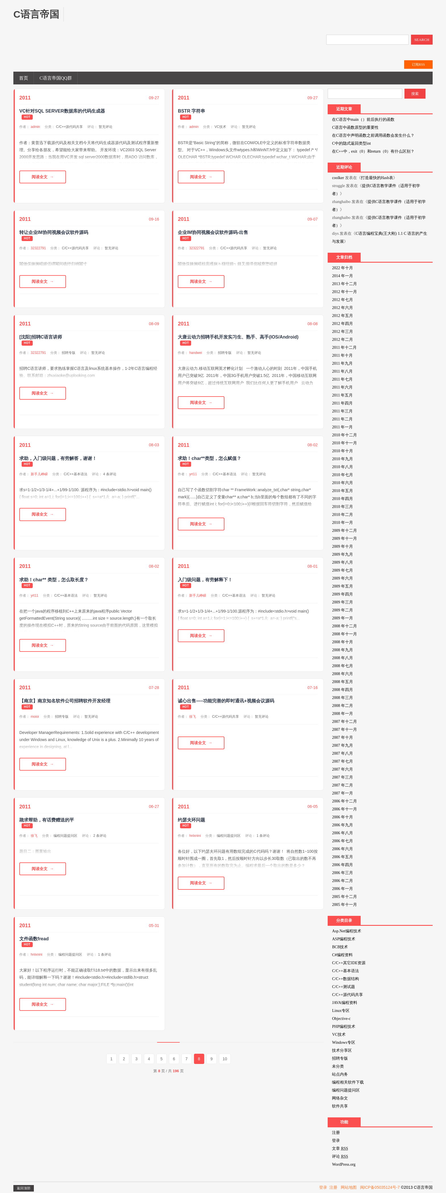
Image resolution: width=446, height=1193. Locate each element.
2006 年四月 (342, 865)
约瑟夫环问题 (191, 820)
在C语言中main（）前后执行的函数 (363, 119)
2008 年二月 (342, 706)
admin (35, 127)
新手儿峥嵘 (39, 474)
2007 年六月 (342, 769)
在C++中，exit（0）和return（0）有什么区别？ (373, 151)
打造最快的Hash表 (377, 178)
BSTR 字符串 (191, 111)
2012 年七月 (342, 300)
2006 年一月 (342, 889)
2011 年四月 (342, 403)
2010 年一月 (342, 522)
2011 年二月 (342, 419)
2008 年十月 (342, 642)
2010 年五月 (342, 491)
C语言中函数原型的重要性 (355, 127)
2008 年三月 (342, 698)
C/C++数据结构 (345, 979)
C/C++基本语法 (75, 474)
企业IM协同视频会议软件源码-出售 (213, 232)
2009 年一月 (342, 618)
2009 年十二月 (344, 530)
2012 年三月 (342, 331)
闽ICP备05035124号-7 (380, 1187)
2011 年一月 (342, 427)
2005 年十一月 (344, 904)
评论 (340, 1156)
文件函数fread (34, 938)
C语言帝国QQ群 (56, 78)
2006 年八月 (342, 833)
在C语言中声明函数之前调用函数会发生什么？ (373, 135)
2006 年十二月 (344, 801)
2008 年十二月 (344, 626)
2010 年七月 (342, 475)
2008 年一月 (342, 713)
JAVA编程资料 (344, 1003)
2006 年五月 (342, 857)
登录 (336, 1140)
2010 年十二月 (344, 435)
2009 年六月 (342, 578)
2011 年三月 (342, 411)
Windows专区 (343, 1042)
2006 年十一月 (344, 809)
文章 (340, 1148)
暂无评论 (105, 127)
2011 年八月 (342, 371)
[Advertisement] (177, 20)
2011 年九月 (342, 363)
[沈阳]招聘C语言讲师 (40, 337)
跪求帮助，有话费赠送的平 (46, 820)
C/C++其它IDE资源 (349, 963)
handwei (195, 353)
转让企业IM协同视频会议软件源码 (53, 232)
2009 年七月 (342, 570)
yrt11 (193, 474)
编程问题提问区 (65, 836)
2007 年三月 (342, 777)
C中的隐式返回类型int (351, 143)
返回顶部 (23, 1188)
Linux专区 (340, 1011)
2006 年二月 (342, 881)
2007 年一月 (342, 793)
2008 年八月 (342, 658)
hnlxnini (195, 836)
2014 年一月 (342, 276)
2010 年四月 (342, 499)
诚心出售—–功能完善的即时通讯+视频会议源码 (226, 700)
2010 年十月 (342, 451)
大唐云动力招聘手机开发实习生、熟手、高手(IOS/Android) (238, 337)
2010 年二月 (342, 515)
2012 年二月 (342, 339)
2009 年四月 (342, 594)
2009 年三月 (342, 602)
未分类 (338, 1066)
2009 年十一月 (344, 538)
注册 (336, 1132)
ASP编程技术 (343, 939)
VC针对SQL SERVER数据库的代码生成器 (62, 111)
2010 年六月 (342, 483)
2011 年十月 (342, 355)
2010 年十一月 (344, 443)
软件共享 (340, 1106)
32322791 (38, 248)
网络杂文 (340, 1098)
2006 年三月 (342, 873)
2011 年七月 (342, 379)
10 (225, 1059)
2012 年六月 (342, 308)
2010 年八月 (342, 467)
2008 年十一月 (344, 634)
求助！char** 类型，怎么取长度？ (53, 579)
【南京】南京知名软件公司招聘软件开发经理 (64, 700)
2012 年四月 (342, 323)
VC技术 (220, 127)
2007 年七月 (342, 761)
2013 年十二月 (344, 284)
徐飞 (192, 717)
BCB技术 (340, 947)
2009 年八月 (342, 562)
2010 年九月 (342, 459)
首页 (23, 78)
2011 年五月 (342, 395)
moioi (35, 717)
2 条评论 (99, 836)
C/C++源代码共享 (69, 127)
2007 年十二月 (344, 721)
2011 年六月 (342, 387)
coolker (338, 178)
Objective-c (341, 1018)
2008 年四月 (342, 690)
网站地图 (349, 1187)
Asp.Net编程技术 (346, 931)
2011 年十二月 (344, 347)
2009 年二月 (342, 610)
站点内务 (340, 1074)
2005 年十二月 (344, 897)
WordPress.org (343, 1164)
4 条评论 (109, 474)
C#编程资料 (342, 955)
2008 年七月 (342, 666)
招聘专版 (68, 353)
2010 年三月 (342, 507)
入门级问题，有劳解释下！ (205, 579)
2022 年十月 (342, 268)
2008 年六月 (342, 674)
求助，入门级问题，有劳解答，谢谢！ (58, 458)
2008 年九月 (342, 650)
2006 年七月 (342, 841)
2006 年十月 (342, 817)
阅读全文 (40, 177)
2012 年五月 (342, 316)
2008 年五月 (342, 682)
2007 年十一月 (344, 729)
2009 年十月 (342, 546)
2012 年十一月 (344, 292)
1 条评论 (263, 836)
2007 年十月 (342, 737)
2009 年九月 (342, 554)
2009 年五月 (342, 586)
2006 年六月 (342, 849)
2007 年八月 (342, 753)
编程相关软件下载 (348, 1082)
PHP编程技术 (343, 1026)
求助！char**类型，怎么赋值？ (209, 458)
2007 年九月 (342, 745)
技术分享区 (342, 1050)
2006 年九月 (342, 825)
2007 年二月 (342, 785)
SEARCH (422, 40)
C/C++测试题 (343, 987)
